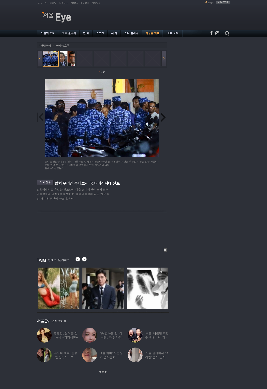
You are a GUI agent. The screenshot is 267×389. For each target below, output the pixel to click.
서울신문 (42, 3)
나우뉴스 (63, 3)
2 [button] (103, 372)
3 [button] (105, 372)
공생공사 (84, 3)
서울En (74, 3)
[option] (44, 287)
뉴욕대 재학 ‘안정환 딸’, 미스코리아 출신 (65, 357)
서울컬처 (96, 3)
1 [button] (100, 372)
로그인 (211, 3)
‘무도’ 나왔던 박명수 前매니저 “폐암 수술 (157, 337)
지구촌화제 (45, 45)
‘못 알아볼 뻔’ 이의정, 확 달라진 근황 (111, 337)
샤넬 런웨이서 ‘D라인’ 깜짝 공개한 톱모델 (156, 357)
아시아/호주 (62, 45)
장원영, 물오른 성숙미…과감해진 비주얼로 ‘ (65, 337)
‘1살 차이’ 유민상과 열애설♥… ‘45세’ (111, 357)
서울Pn (53, 3)
